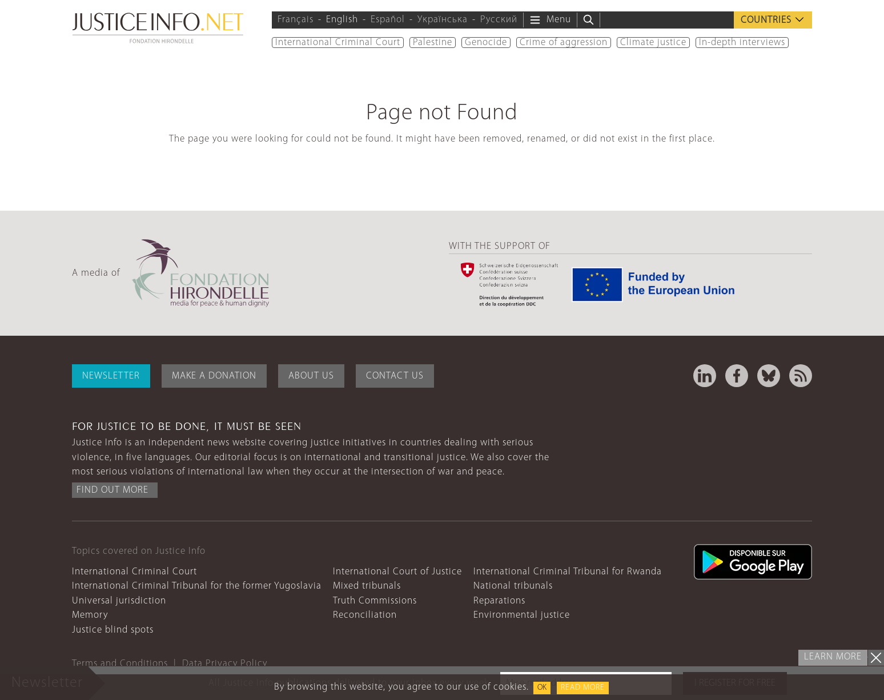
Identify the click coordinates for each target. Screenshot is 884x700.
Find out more (112, 490)
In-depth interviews (742, 42)
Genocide (486, 42)
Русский (498, 20)
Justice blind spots (113, 630)
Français (296, 20)
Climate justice (653, 42)
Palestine (432, 42)
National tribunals (513, 586)
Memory (90, 615)
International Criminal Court (337, 42)
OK (542, 687)
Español (388, 20)
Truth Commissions (375, 601)
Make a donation (214, 376)
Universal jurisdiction (119, 601)
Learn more (833, 657)
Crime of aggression (564, 42)
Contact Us (395, 376)
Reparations (499, 601)
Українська (442, 20)
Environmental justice (521, 615)
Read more (583, 687)
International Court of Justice (397, 572)
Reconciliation (365, 615)
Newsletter (111, 376)
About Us (311, 376)
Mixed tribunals (367, 586)
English (342, 20)
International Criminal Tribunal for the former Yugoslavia (197, 586)
